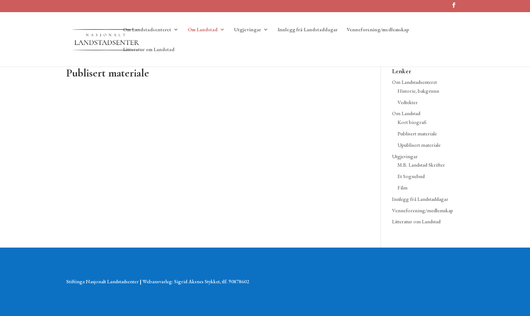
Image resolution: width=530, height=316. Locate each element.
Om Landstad (203, 30)
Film (402, 187)
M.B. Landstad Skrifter (421, 164)
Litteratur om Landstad (148, 50)
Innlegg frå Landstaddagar (308, 30)
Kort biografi (412, 122)
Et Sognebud (411, 176)
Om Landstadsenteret (147, 30)
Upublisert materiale (419, 145)
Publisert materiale (417, 133)
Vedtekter (408, 102)
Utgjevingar (247, 30)
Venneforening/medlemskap (378, 30)
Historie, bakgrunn (418, 91)
